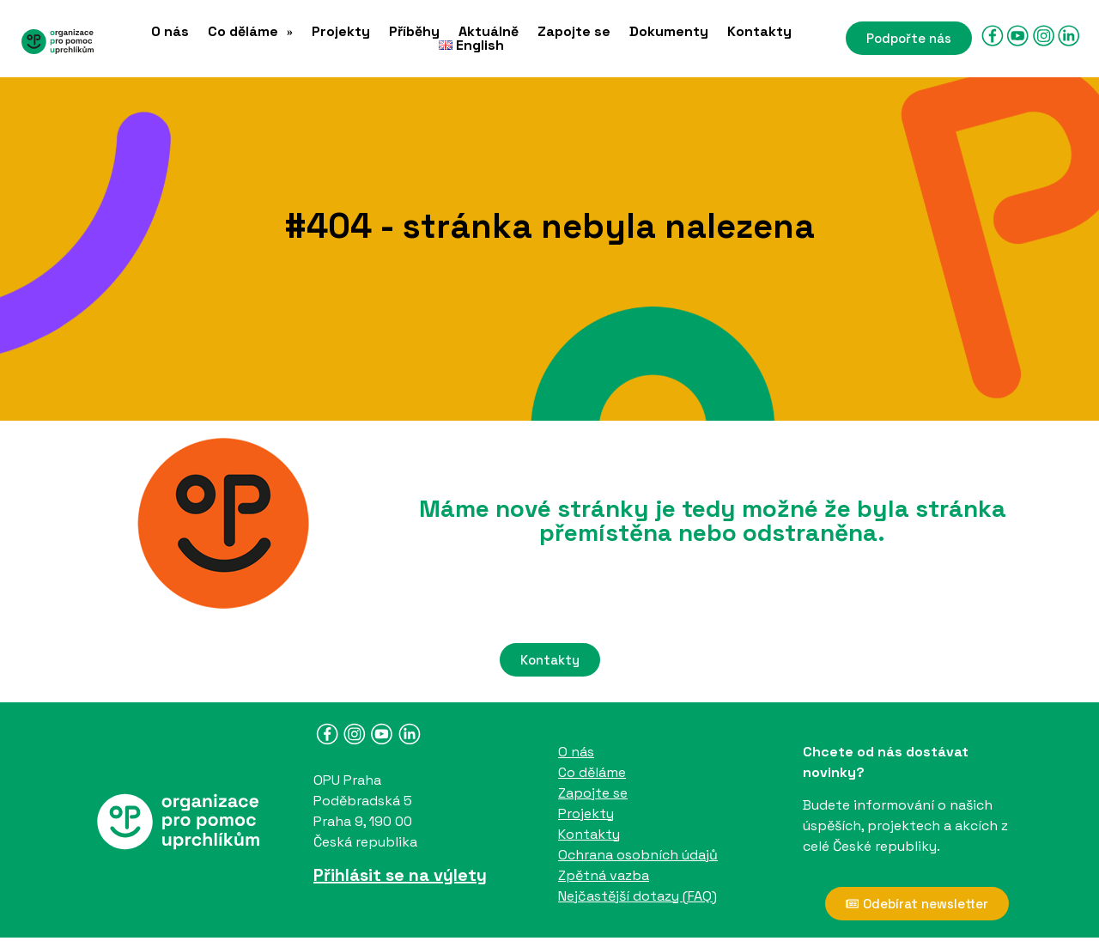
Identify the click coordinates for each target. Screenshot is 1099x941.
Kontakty (759, 32)
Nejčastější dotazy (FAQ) (637, 896)
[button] (250, 32)
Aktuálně (488, 32)
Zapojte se (573, 32)
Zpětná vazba (603, 875)
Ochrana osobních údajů (638, 855)
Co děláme (250, 32)
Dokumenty (668, 32)
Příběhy (414, 32)
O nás (170, 32)
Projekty (341, 32)
